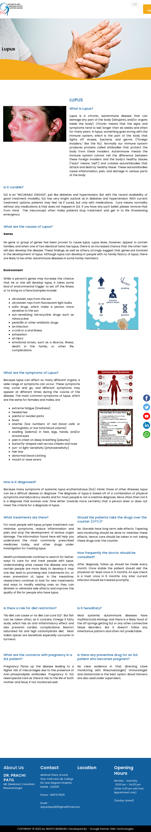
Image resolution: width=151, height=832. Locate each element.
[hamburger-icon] (135, 4)
